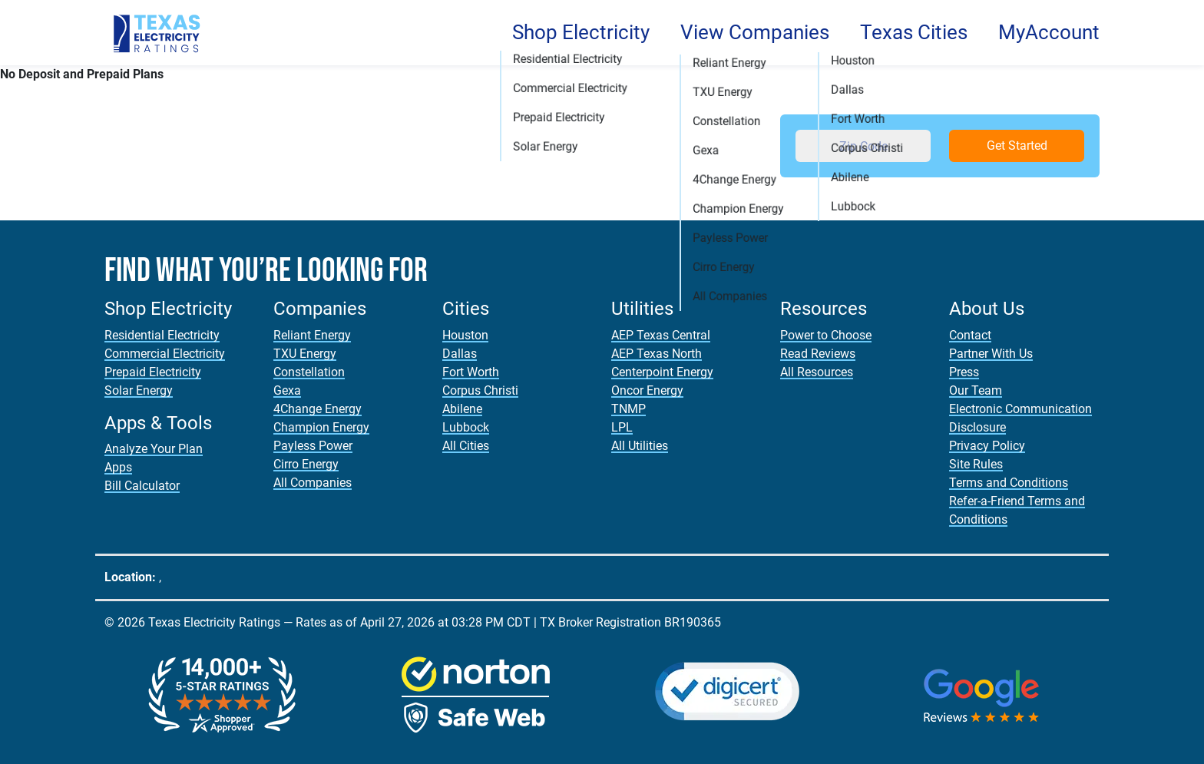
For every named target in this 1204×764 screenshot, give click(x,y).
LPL (622, 427)
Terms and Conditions (1008, 482)
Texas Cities (914, 32)
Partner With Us (991, 353)
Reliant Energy (312, 335)
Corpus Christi (480, 390)
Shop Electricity (581, 32)
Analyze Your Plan (153, 449)
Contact (970, 335)
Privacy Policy (987, 445)
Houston (465, 335)
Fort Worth (470, 372)
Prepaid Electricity (152, 372)
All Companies (312, 482)
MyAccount (1049, 32)
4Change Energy (317, 409)
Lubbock (465, 427)
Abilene (462, 409)
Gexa (287, 390)
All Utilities (639, 445)
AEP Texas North (656, 353)
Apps (118, 467)
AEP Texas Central (660, 335)
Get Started (1017, 145)
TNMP (628, 409)
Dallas (459, 353)
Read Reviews (817, 353)
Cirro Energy (306, 464)
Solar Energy (138, 390)
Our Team (975, 390)
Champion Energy (321, 427)
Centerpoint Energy (662, 372)
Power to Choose (826, 335)
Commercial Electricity (164, 353)
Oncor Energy (647, 390)
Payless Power (312, 445)
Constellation (309, 372)
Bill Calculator (142, 485)
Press (964, 372)
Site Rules (976, 464)
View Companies (754, 32)
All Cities (465, 445)
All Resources (816, 372)
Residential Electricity (162, 335)
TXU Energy (304, 353)
